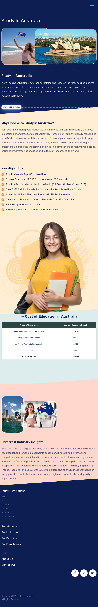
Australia (5, 512)
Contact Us (8, 564)
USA (3, 496)
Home (5, 553)
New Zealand (7, 516)
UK (2, 500)
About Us (7, 558)
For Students (9, 526)
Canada (5, 504)
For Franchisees (11, 544)
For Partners (9, 538)
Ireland (4, 508)
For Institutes (9, 532)
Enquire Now (10, 107)
